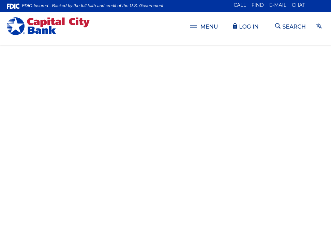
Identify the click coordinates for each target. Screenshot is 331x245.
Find (258, 5)
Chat (298, 5)
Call (240, 5)
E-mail (277, 5)
